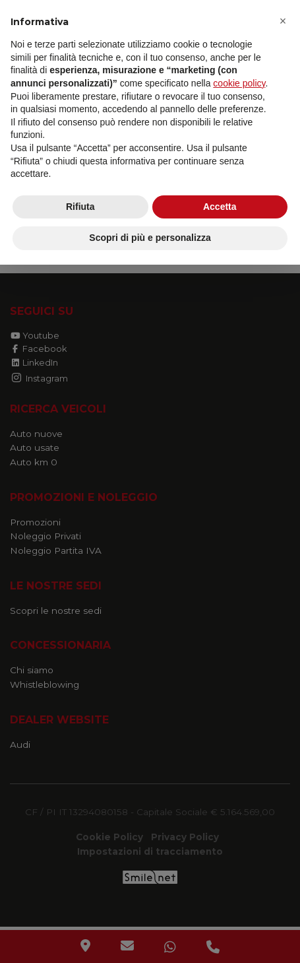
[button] (282, 21)
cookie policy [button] (239, 83)
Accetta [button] (220, 206)
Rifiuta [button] (80, 206)
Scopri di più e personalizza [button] (149, 237)
